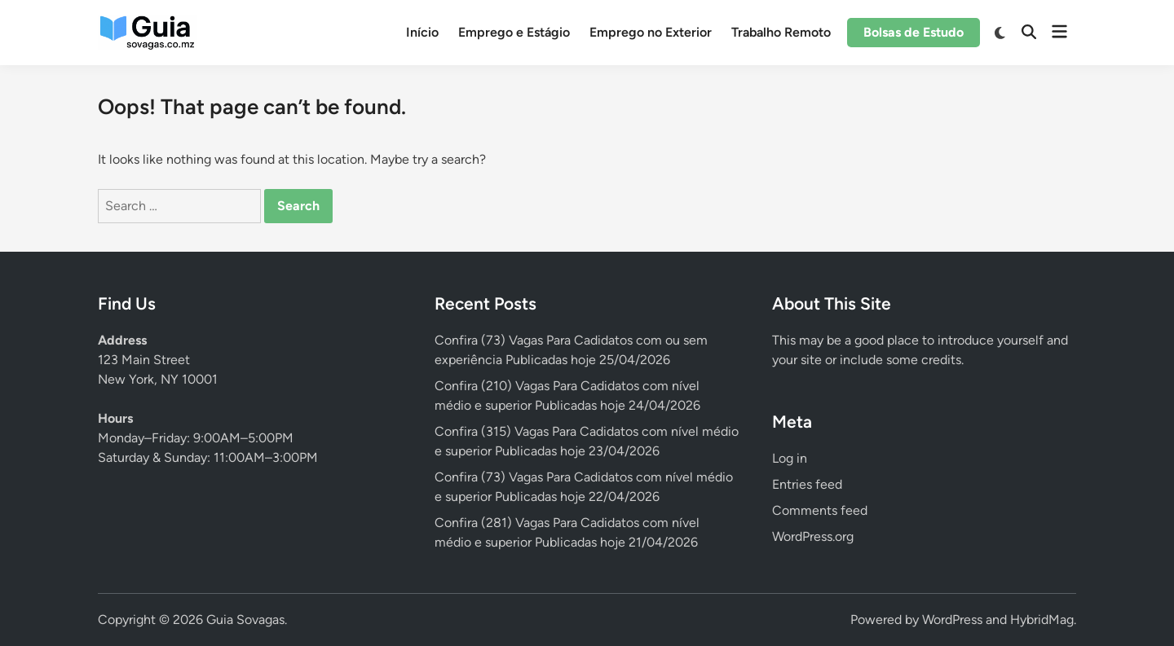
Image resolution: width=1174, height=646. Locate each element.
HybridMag (1042, 619)
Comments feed (819, 510)
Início (422, 32)
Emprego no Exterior (650, 32)
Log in (789, 458)
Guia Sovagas (245, 619)
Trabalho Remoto (781, 32)
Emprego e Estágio (514, 32)
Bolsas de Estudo (913, 32)
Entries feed (807, 484)
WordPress (952, 619)
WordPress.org (813, 536)
